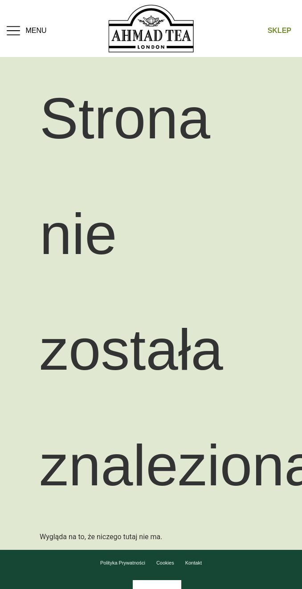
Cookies (165, 562)
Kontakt (193, 562)
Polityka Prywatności (122, 562)
